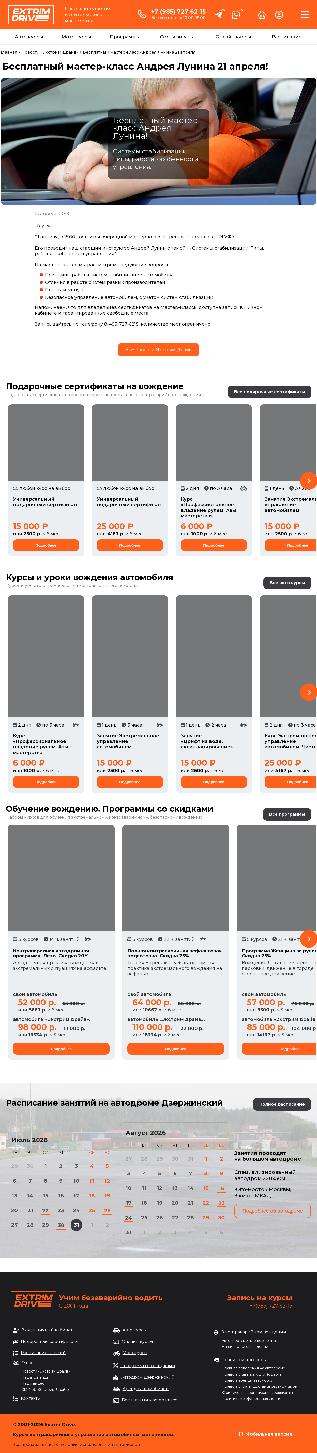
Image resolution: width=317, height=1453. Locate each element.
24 (76, 1210)
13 (14, 1196)
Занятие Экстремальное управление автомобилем (128, 741)
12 (107, 1181)
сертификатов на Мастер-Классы (158, 307)
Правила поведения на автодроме (253, 1368)
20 (14, 1210)
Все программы (287, 814)
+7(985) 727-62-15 (271, 1306)
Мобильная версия (268, 1434)
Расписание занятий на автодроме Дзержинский (114, 1103)
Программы (125, 37)
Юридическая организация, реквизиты (257, 1392)
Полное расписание (282, 1104)
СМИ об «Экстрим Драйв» (45, 1389)
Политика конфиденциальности (251, 1398)
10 (76, 1181)
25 (92, 1210)
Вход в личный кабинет (46, 1330)
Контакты (31, 1398)
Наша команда (35, 1377)
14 (30, 1196)
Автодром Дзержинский (148, 1377)
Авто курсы (29, 37)
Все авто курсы (287, 582)
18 (92, 1196)
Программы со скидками (147, 1365)
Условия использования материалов (100, 1444)
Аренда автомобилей (146, 1388)
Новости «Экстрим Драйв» (50, 52)
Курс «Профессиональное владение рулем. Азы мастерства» (208, 507)
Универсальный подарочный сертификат (45, 502)
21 (30, 1210)
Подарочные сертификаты (49, 1341)
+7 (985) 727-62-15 (178, 11)
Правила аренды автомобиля (248, 1380)
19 (107, 1196)
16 (61, 1196)
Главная (9, 52)
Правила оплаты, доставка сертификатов (259, 1386)
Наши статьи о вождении (245, 1346)
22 (45, 1210)
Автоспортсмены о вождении (249, 1340)
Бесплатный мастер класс (149, 1400)
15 (45, 1196)
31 (76, 1225)
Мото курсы (76, 37)
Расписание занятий (43, 1352)
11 (91, 1181)
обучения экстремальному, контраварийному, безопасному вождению (125, 817)
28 (30, 1225)
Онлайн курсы (233, 37)
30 (61, 1225)
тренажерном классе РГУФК (201, 237)
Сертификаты (177, 37)
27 (14, 1225)
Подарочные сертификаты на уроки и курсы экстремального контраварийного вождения (103, 394)
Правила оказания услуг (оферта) (252, 1374)
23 (61, 1210)
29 (45, 1225)
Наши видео (32, 1383)
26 (107, 1210)
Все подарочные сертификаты (269, 391)
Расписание (287, 37)
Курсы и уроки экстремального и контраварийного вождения (73, 585)
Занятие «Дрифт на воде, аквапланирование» (207, 741)
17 (76, 1196)
